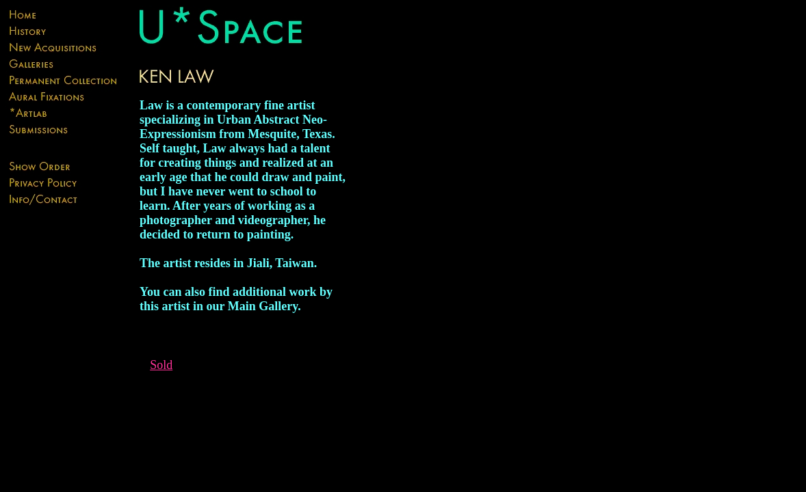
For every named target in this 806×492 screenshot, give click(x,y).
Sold (161, 365)
